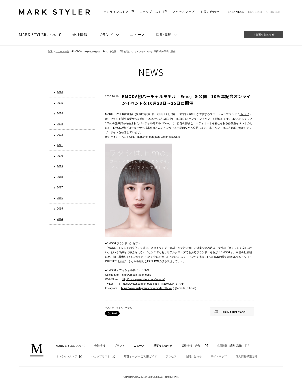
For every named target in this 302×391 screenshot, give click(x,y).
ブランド (119, 345)
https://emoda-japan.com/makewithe (159, 136)
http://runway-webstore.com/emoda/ (143, 279)
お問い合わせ (210, 11)
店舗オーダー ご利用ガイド (140, 356)
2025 (60, 103)
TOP (50, 51)
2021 (60, 145)
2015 (60, 208)
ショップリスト (151, 11)
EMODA (244, 114)
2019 (60, 166)
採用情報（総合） (192, 345)
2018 (60, 177)
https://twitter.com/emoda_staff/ (140, 283)
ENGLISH (255, 11)
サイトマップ (219, 356)
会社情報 (80, 35)
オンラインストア (116, 11)
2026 (60, 92)
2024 (60, 113)
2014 (60, 219)
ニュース (137, 35)
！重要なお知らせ (263, 34)
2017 (60, 187)
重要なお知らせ (162, 345)
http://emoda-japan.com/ (136, 274)
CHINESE (273, 11)
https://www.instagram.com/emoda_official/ (146, 288)
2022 (60, 134)
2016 (60, 198)
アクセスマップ (183, 11)
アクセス (171, 356)
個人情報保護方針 (246, 356)
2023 (60, 124)
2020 (60, 155)
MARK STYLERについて (40, 35)
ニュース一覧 (62, 51)
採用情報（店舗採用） (230, 345)
